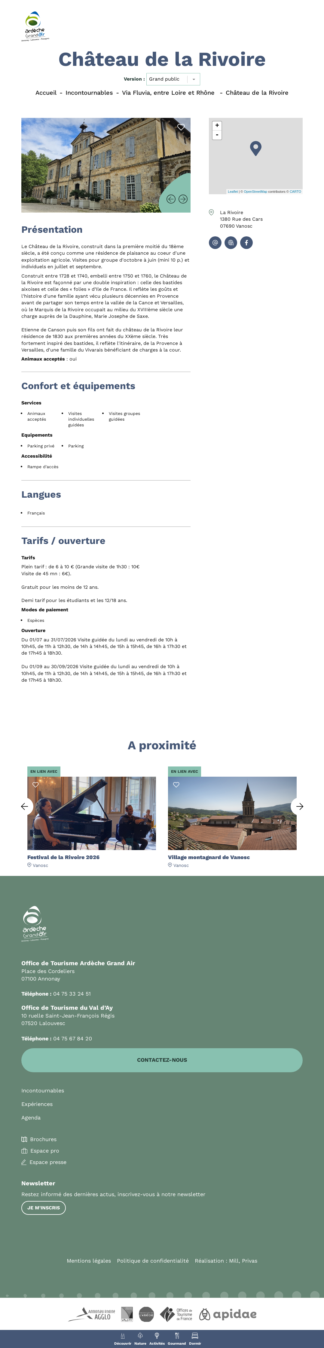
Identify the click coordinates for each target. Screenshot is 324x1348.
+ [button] (217, 126)
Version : (134, 79)
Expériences (37, 1104)
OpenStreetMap (255, 191)
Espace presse (47, 1162)
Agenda (31, 1118)
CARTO (295, 191)
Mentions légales (89, 1261)
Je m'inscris (43, 1208)
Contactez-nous (162, 1060)
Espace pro (44, 1151)
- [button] (217, 135)
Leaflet (233, 191)
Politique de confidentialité (153, 1261)
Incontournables (42, 1091)
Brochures (43, 1139)
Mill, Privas (243, 1261)
